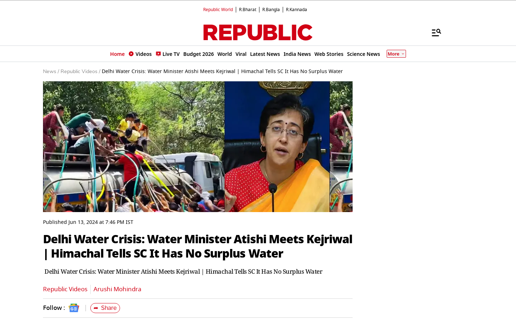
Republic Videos (65, 289)
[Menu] (433, 32)
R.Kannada (296, 9)
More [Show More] (396, 54)
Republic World (218, 9)
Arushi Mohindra (118, 289)
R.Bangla (271, 9)
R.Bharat (247, 9)
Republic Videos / (80, 71)
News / (51, 71)
